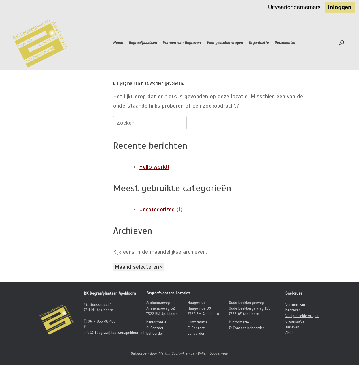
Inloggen (339, 7)
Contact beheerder (248, 328)
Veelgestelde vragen (302, 316)
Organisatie (259, 42)
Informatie (158, 322)
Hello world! (154, 166)
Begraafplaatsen (143, 42)
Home (118, 42)
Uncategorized (157, 209)
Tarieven (292, 327)
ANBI (289, 332)
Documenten (285, 42)
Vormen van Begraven (182, 42)
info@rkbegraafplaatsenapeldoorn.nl (114, 332)
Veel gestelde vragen (225, 42)
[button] (341, 42)
